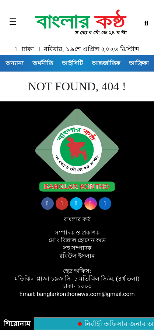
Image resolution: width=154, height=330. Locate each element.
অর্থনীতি (42, 63)
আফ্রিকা (139, 63)
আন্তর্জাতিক (106, 63)
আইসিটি (72, 63)
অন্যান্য (15, 63)
